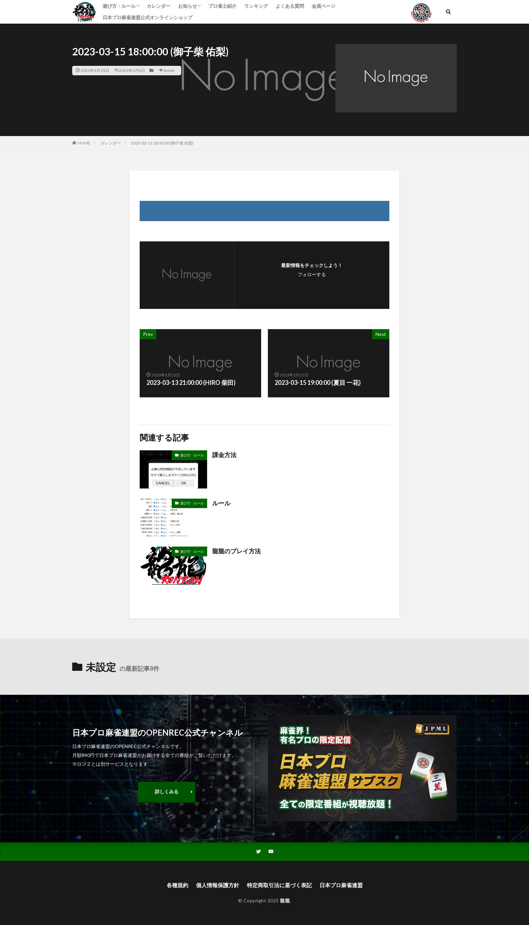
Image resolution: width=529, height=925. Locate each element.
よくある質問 (290, 6)
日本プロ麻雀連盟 (341, 885)
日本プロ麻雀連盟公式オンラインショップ (147, 17)
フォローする (312, 274)
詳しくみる (166, 791)
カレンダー (158, 6)
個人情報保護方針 (217, 885)
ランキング (256, 6)
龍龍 (285, 900)
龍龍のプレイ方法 (236, 551)
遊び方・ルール (119, 6)
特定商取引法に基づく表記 (279, 885)
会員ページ (323, 6)
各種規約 (177, 885)
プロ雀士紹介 (222, 6)
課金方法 (224, 454)
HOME (84, 143)
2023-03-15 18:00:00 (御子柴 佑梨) (162, 143)
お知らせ (187, 6)
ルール (221, 503)
